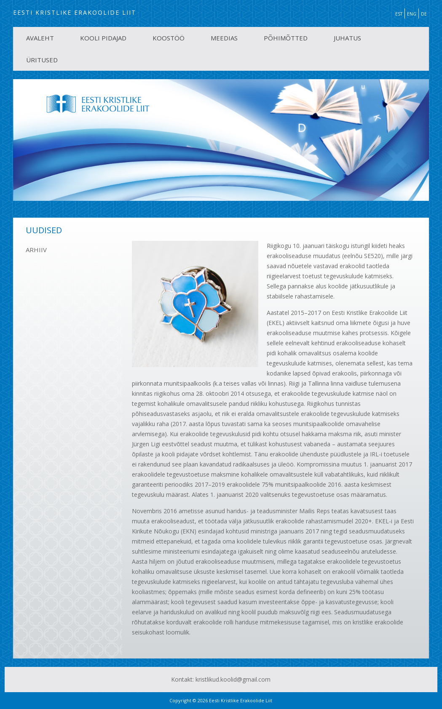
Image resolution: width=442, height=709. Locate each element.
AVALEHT (40, 38)
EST (398, 14)
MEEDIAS (224, 38)
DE (424, 14)
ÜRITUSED (42, 60)
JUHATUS (347, 38)
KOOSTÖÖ (169, 38)
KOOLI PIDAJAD (103, 38)
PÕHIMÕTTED (286, 38)
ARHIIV (36, 249)
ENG (411, 14)
